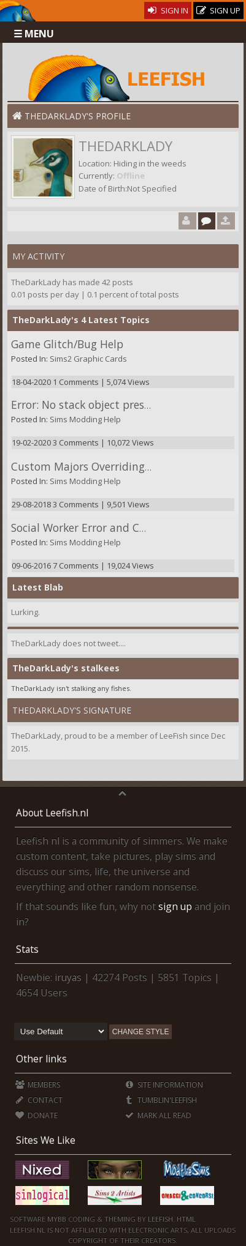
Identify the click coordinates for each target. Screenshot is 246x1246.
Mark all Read (158, 1115)
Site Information (163, 1085)
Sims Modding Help (85, 419)
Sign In (167, 10)
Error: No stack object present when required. (125, 404)
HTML (185, 1218)
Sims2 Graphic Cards (88, 358)
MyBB (56, 1218)
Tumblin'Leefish (160, 1100)
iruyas (68, 977)
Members (37, 1085)
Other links (41, 1058)
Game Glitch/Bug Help (67, 344)
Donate (36, 1115)
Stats (27, 949)
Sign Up (218, 11)
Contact (39, 1100)
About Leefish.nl (52, 812)
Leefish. (161, 1218)
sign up (175, 906)
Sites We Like (45, 1140)
